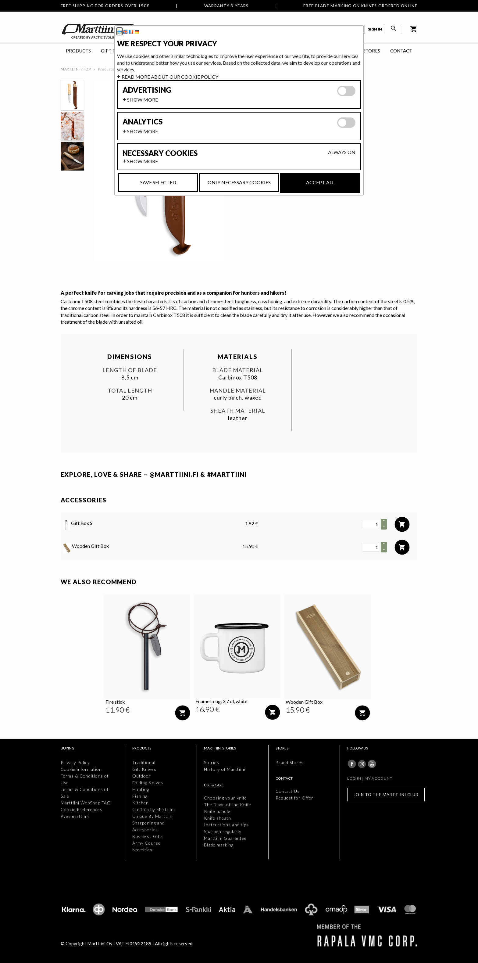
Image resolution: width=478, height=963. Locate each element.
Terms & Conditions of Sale (85, 793)
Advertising (147, 90)
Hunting (140, 789)
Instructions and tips (226, 824)
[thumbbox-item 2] (72, 126)
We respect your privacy (167, 43)
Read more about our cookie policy (170, 77)
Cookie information (81, 769)
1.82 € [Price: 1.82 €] (251, 523)
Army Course (146, 843)
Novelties (142, 849)
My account (378, 778)
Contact (401, 50)
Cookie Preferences (81, 809)
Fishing (140, 796)
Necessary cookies (160, 153)
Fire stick (115, 702)
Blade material (237, 370)
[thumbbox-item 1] (72, 95)
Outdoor (141, 775)
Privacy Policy (75, 762)
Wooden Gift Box (86, 548)
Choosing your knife (225, 797)
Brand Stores (290, 762)
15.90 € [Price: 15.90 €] (250, 546)
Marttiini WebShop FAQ (86, 802)
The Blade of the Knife (227, 804)
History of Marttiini (224, 769)
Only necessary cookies (239, 182)
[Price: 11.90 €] (117, 710)
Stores (371, 50)
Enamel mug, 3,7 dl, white (221, 701)
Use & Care (214, 785)
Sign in (375, 29)
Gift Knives (144, 769)
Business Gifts (148, 836)
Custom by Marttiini (153, 809)
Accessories (84, 500)
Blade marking (219, 844)
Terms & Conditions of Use (85, 779)
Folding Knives (147, 782)
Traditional (143, 762)
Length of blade (129, 370)
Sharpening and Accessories (148, 826)
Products (78, 50)
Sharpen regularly (222, 831)
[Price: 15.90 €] (298, 710)
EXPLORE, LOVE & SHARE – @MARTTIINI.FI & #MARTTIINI (154, 474)
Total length (130, 390)
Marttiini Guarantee (225, 838)
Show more (142, 99)
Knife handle (217, 811)
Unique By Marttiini (153, 816)
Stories (211, 762)
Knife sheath (217, 818)
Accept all (320, 182)
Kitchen (140, 802)
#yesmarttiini (75, 816)
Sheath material (237, 411)
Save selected (158, 182)
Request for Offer (294, 797)
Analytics (142, 121)
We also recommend (99, 581)
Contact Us (288, 791)
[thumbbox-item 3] (72, 156)
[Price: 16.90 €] (207, 709)
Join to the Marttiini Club (386, 794)
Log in (354, 778)
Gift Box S (77, 525)
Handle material (238, 390)
